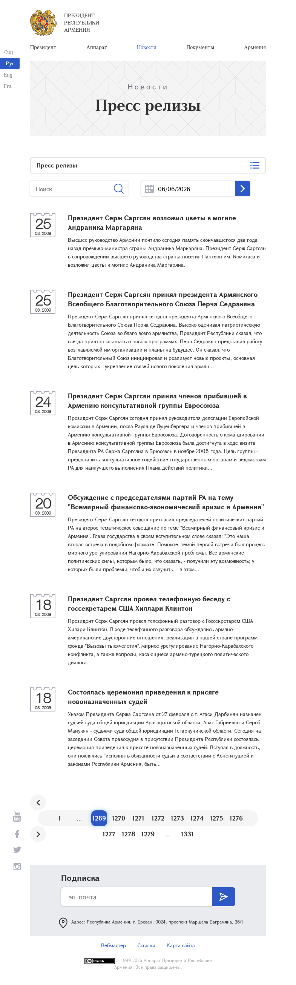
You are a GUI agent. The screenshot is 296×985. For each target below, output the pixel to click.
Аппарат (96, 47)
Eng (8, 74)
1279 (148, 834)
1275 (216, 818)
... (149, 189)
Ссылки (146, 945)
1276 (236, 818)
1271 (138, 818)
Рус (10, 63)
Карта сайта (181, 945)
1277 (109, 834)
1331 (187, 834)
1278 (128, 834)
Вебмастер (113, 945)
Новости (146, 47)
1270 (118, 818)
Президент (43, 47)
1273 (177, 818)
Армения (255, 47)
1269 (99, 818)
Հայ (8, 51)
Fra (8, 85)
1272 (158, 818)
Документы (200, 47)
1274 (197, 818)
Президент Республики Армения (81, 22)
